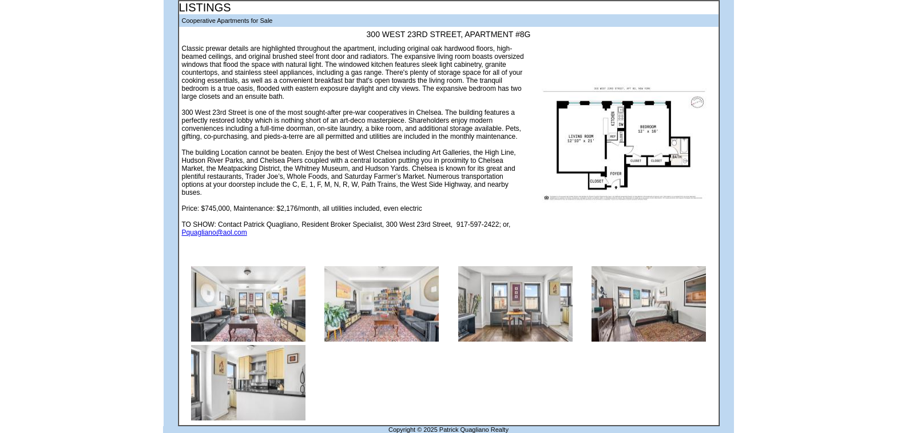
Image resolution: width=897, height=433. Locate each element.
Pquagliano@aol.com (214, 232)
